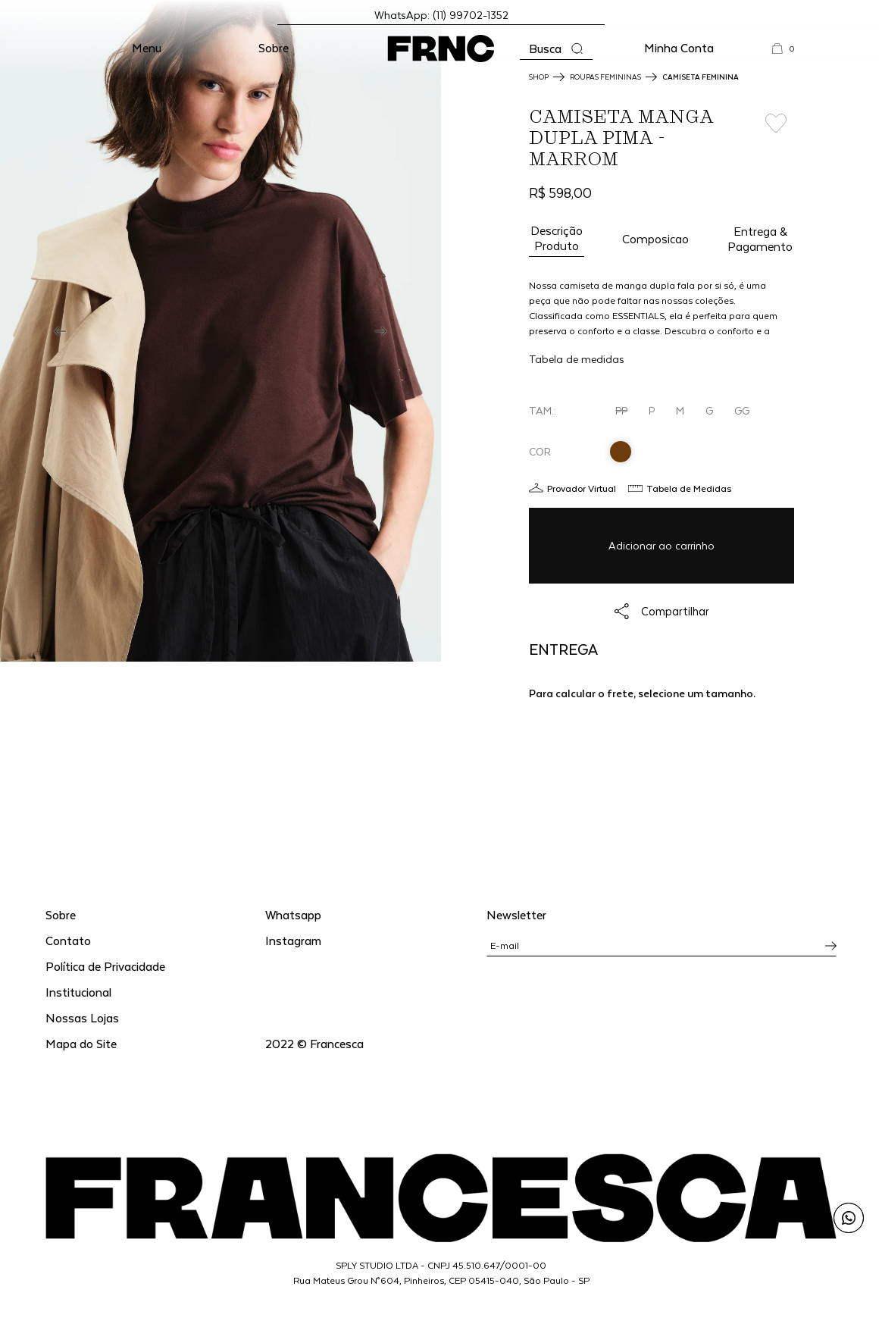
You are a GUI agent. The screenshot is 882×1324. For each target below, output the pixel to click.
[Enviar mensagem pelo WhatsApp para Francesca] (848, 1217)
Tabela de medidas (576, 359)
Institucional (78, 991)
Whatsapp (293, 914)
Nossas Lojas (82, 1017)
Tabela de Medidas (688, 488)
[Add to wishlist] (775, 123)
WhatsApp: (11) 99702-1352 (441, 14)
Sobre (273, 47)
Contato (68, 940)
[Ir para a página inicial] (441, 48)
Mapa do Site (81, 1043)
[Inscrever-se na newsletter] (831, 945)
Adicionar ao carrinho (661, 545)
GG (741, 410)
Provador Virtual (581, 488)
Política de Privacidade (105, 965)
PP (621, 410)
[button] (146, 48)
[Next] (380, 331)
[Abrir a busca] (556, 49)
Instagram (293, 940)
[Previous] (60, 331)
